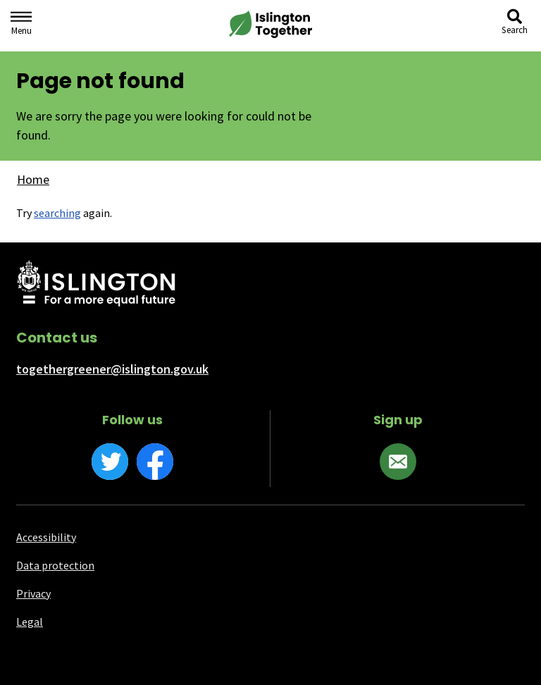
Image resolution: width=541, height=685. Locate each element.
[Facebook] (155, 461)
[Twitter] (110, 461)
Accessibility (46, 537)
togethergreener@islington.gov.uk (112, 369)
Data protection (55, 565)
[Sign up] (398, 461)
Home (33, 179)
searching (57, 213)
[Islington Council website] (96, 284)
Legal (29, 622)
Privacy (33, 593)
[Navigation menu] (21, 25)
